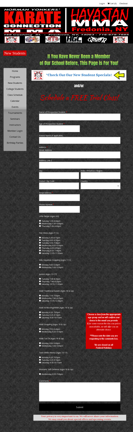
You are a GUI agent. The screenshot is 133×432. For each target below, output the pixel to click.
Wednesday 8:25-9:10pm (52, 331)
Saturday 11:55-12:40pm (52, 301)
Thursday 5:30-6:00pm (51, 226)
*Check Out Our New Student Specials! (79, 75)
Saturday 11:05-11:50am (52, 253)
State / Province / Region (91, 170)
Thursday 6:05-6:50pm (51, 248)
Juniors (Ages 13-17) (48, 274)
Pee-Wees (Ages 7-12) (49, 233)
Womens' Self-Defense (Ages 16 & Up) (56, 369)
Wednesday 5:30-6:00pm (52, 223)
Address (43, 147)
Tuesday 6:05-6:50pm (51, 240)
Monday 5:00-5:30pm (51, 264)
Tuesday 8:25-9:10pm (51, 315)
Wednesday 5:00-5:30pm (52, 267)
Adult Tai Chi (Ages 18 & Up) (51, 338)
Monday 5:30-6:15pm (51, 237)
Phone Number (46, 204)
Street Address (45, 150)
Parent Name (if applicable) (51, 135)
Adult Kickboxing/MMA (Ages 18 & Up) (56, 307)
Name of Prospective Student (53, 112)
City (40, 170)
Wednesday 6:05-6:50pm (52, 245)
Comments (44, 381)
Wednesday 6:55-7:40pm (52, 374)
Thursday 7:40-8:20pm (51, 281)
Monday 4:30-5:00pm (51, 343)
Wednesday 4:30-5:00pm (52, 346)
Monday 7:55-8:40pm (51, 329)
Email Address (46, 193)
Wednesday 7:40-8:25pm (52, 298)
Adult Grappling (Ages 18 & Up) (52, 324)
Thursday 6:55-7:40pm (51, 250)
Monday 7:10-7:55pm (51, 295)
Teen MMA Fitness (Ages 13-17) (53, 352)
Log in (102, 3)
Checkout (123, 3)
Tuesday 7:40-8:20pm (51, 279)
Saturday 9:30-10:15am (52, 317)
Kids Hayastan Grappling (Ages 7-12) (55, 260)
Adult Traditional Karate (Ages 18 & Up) (56, 291)
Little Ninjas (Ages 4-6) (49, 216)
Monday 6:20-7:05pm (51, 312)
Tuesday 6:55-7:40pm (51, 243)
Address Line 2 (45, 160)
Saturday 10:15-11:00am (52, 284)
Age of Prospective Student (52, 124)
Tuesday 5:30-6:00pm (51, 221)
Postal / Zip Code (46, 181)
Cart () (112, 3)
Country (84, 181)
